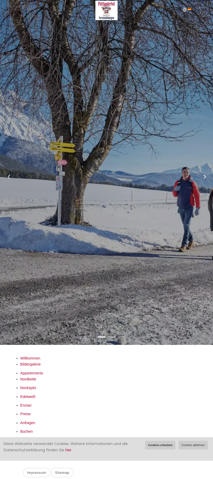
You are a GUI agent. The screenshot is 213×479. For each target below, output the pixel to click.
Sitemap (62, 473)
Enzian (26, 405)
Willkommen (30, 358)
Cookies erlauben (160, 445)
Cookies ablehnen (193, 445)
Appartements (31, 373)
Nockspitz (28, 388)
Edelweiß (28, 397)
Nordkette (28, 379)
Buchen (26, 431)
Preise (25, 414)
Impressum (36, 473)
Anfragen (27, 423)
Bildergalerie (30, 364)
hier (68, 450)
